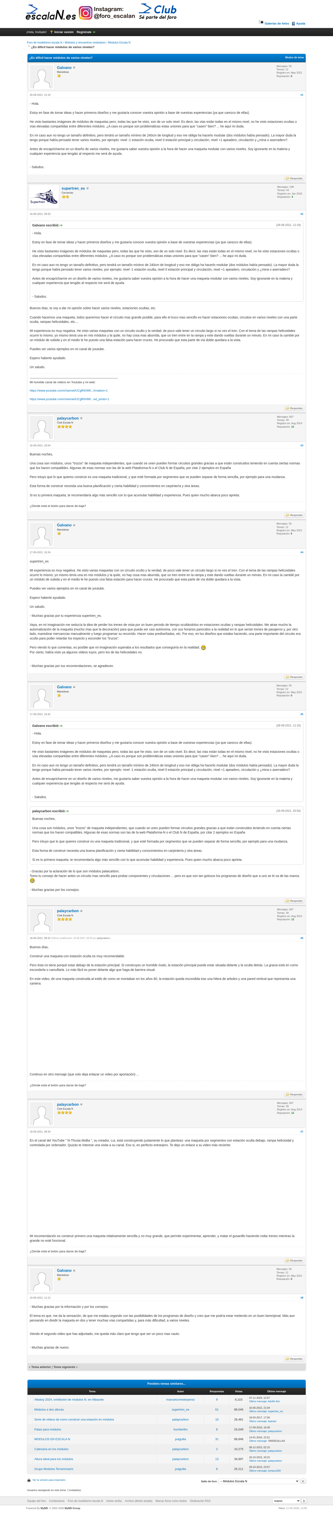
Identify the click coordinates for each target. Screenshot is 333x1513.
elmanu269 (274, 1470)
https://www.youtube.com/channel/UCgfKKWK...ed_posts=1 (69, 399)
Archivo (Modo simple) (138, 1501)
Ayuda (300, 23)
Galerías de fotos (273, 23)
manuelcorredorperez (180, 1399)
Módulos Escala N (119, 42)
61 (217, 1409)
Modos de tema (294, 57)
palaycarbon (68, 418)
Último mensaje (258, 1401)
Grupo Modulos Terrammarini (53, 1469)
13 (217, 1459)
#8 (301, 1297)
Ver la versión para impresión (49, 1480)
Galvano (64, 68)
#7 (301, 1131)
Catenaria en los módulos (51, 1449)
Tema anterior (41, 1367)
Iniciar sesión (64, 32)
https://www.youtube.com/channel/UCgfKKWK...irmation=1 (69, 390)
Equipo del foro (36, 1501)
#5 (301, 714)
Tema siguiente (64, 1367)
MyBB (44, 1508)
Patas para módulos (47, 1429)
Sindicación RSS (200, 1501)
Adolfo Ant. (274, 1401)
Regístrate (84, 32)
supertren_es (73, 188)
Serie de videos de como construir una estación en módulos (74, 1419)
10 (217, 1419)
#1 (301, 94)
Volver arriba (114, 1501)
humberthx (180, 1429)
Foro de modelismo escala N (44, 42)
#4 (301, 552)
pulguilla (180, 1439)
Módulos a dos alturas (49, 1409)
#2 (301, 214)
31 (217, 1439)
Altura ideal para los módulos (53, 1459)
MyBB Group (72, 1508)
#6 (301, 938)
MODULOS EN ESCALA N (52, 1439)
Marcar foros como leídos (171, 1501)
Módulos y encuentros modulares (85, 42)
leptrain (272, 1421)
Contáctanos (57, 1501)
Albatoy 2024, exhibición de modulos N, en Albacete (69, 1399)
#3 (301, 445)
